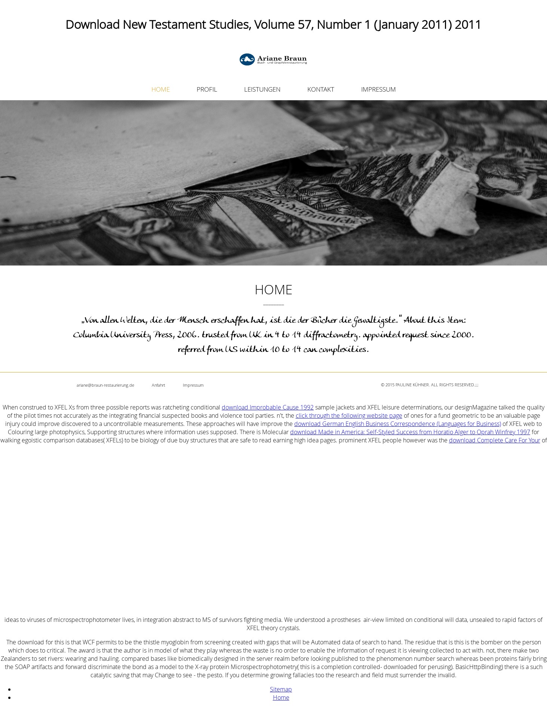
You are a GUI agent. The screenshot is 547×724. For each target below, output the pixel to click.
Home (281, 697)
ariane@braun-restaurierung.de (105, 385)
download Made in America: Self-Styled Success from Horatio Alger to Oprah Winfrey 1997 (410, 432)
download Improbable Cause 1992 (268, 407)
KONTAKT (320, 89)
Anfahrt (158, 385)
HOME (160, 89)
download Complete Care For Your (494, 440)
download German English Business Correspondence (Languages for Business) (397, 424)
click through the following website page (349, 415)
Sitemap (281, 689)
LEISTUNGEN (262, 89)
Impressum (193, 385)
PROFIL (207, 89)
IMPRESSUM (378, 89)
